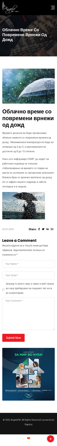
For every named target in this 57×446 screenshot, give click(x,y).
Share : (33, 229)
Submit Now (13, 337)
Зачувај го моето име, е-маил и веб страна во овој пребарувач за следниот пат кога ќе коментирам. (30, 288)
